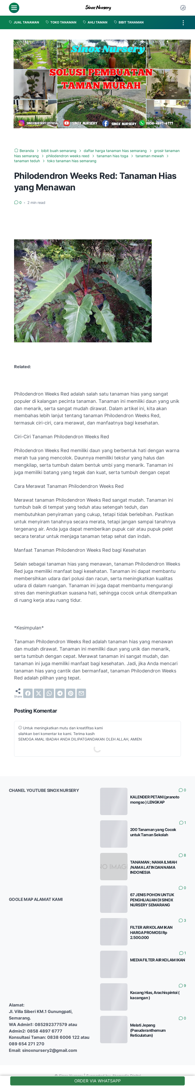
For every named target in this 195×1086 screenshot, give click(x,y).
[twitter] (38, 693)
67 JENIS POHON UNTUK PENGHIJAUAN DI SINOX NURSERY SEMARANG (152, 899)
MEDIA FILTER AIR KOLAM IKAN (157, 959)
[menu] (14, 8)
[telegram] (60, 693)
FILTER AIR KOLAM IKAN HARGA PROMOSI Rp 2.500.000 (151, 932)
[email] (81, 693)
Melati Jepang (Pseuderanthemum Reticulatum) (148, 1030)
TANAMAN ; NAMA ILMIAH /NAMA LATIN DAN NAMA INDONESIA (153, 867)
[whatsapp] (49, 693)
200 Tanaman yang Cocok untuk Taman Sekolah (153, 832)
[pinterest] (70, 693)
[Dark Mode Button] (183, 8)
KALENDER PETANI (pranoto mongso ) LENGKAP (154, 799)
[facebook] (28, 693)
